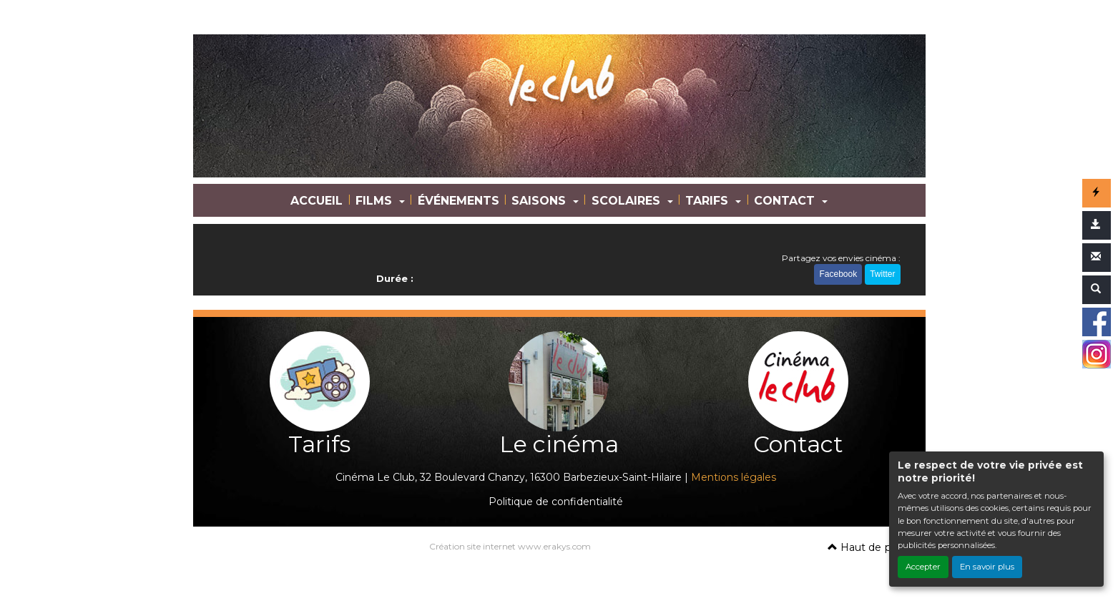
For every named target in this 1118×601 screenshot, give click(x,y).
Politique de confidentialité (556, 501)
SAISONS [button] (540, 200)
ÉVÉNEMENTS (458, 200)
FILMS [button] (375, 200)
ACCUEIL (316, 200)
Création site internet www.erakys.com (510, 546)
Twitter (882, 274)
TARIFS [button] (708, 200)
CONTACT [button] (786, 200)
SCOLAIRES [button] (628, 200)
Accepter (923, 567)
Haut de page (869, 547)
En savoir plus (987, 567)
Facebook (838, 274)
